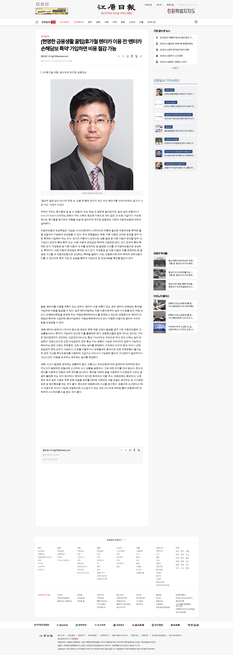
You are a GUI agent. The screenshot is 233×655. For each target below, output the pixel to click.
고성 (182, 568)
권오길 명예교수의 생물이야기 (175, 164)
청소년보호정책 (175, 635)
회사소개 (61, 635)
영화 (98, 566)
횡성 (187, 558)
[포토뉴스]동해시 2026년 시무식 (173, 61)
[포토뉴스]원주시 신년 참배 (171, 55)
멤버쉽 (158, 595)
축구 (118, 554)
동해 (177, 554)
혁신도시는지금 (83, 572)
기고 (157, 554)
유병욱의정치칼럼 (162, 585)
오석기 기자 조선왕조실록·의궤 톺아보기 (178, 151)
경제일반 (60, 551)
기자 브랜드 (64, 21)
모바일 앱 (81, 598)
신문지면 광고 (121, 598)
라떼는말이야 (82, 566)
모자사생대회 (181, 612)
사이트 (60, 595)
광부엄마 (80, 563)
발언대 (158, 575)
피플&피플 (140, 572)
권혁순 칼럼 (169, 90)
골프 (118, 566)
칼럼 (157, 557)
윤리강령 (71, 635)
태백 (182, 554)
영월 (177, 561)
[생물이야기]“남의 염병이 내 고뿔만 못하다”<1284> (183, 167)
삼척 (177, 558)
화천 (182, 564)
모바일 (79, 595)
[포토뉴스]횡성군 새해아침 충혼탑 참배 (176, 43)
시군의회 (41, 566)
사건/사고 (80, 557)
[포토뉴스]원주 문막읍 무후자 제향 (174, 49)
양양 (187, 568)
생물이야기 (101, 572)
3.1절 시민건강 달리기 (184, 598)
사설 (157, 560)
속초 (187, 554)
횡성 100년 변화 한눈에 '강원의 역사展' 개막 (186, 260)
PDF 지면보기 (102, 601)
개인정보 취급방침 (159, 635)
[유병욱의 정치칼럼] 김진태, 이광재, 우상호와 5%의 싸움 (185, 143)
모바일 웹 (81, 601)
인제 (177, 568)
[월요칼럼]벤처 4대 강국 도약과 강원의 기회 (180, 130)
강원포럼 (159, 566)
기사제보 (139, 601)
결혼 (138, 563)
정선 (187, 561)
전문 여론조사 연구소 (120, 635)
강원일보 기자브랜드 (166, 80)
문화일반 (100, 551)
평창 (182, 561)
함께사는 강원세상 (64, 601)
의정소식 (41, 569)
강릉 (187, 551)
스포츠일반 (120, 551)
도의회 (40, 563)
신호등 (158, 579)
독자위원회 (92, 635)
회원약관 (144, 635)
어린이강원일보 (63, 598)
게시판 (138, 595)
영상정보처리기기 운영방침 (68, 638)
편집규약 (81, 635)
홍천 (182, 558)
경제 (98, 21)
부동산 (59, 557)
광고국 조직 (121, 607)
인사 (138, 554)
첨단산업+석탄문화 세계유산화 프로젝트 (178, 115)
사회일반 (80, 551)
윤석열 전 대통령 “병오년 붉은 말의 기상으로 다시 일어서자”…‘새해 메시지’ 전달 (193, 37)
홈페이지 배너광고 (123, 604)
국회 (39, 560)
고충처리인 (104, 635)
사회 (106, 21)
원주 (182, 551)
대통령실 (41, 554)
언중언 (158, 563)
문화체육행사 (181, 595)
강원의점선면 (102, 575)
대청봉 (158, 572)
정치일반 (41, 551)
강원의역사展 (102, 579)
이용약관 (159, 604)
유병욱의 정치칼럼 (171, 139)
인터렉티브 (79, 21)
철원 (177, 564)
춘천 (177, 551)
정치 (90, 21)
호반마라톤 (180, 601)
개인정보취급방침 (163, 607)
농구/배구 (120, 563)
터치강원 (80, 569)
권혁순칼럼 (160, 582)
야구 (118, 560)
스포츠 (132, 21)
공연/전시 (100, 560)
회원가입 (170, 4)
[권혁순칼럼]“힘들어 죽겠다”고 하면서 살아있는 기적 (183, 94)
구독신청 (148, 4)
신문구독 (100, 595)
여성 (98, 557)
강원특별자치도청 (44, 557)
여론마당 (159, 551)
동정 (138, 557)
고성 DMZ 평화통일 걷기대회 (183, 605)
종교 (98, 569)
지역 (114, 21)
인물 (141, 21)
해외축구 (119, 557)
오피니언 (151, 21)
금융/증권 (61, 554)
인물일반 (139, 551)
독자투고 (139, 604)
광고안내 (119, 595)
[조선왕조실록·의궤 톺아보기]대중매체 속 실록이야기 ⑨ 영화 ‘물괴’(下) (190, 155)
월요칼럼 (168, 127)
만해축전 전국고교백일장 (185, 609)
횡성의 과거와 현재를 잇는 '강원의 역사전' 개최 (188, 272)
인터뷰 (138, 569)
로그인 (159, 4)
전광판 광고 (121, 601)
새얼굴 (138, 566)
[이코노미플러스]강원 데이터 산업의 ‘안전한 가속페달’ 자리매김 (187, 106)
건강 (98, 554)
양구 (187, 564)
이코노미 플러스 (171, 102)
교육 (79, 554)
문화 (123, 21)
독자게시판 (140, 598)
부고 (138, 560)
